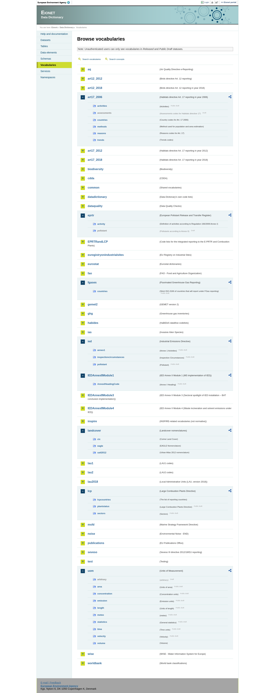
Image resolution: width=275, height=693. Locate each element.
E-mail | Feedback (51, 682)
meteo (100, 615)
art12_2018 (95, 87)
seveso (92, 552)
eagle (100, 446)
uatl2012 (101, 452)
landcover (94, 430)
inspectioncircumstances (110, 357)
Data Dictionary (66, 27)
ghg (90, 313)
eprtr (91, 215)
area (99, 586)
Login (206, 2)
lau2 (90, 472)
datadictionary (97, 196)
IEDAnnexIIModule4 (101, 408)
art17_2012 (95, 150)
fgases (92, 282)
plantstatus (103, 506)
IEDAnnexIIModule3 (101, 395)
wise (91, 653)
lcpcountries (104, 499)
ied (90, 341)
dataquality (95, 206)
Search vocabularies (91, 59)
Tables (44, 46)
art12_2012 (95, 78)
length (100, 608)
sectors (101, 513)
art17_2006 (95, 97)
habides (93, 322)
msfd (91, 524)
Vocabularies (48, 65)
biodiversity (95, 169)
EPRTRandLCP (98, 241)
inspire (92, 421)
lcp (90, 491)
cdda (91, 178)
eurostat (93, 264)
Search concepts (116, 59)
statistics (102, 622)
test (90, 561)
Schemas (46, 58)
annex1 (101, 350)
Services (45, 71)
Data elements (49, 52)
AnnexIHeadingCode (108, 384)
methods (102, 126)
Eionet (54, 27)
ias (90, 332)
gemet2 (93, 304)
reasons (101, 133)
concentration (104, 593)
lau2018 (93, 481)
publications (96, 543)
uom (91, 570)
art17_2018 (95, 159)
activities (102, 106)
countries (102, 120)
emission (102, 600)
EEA (55, 2)
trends (100, 140)
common (93, 187)
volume (101, 643)
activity (101, 224)
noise (91, 533)
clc (98, 439)
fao (90, 273)
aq (89, 69)
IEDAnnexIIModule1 (101, 375)
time (99, 629)
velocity (101, 636)
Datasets (46, 40)
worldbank (95, 663)
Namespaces (48, 77)
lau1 (90, 463)
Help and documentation (54, 34)
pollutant (102, 364)
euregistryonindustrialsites (106, 254)
